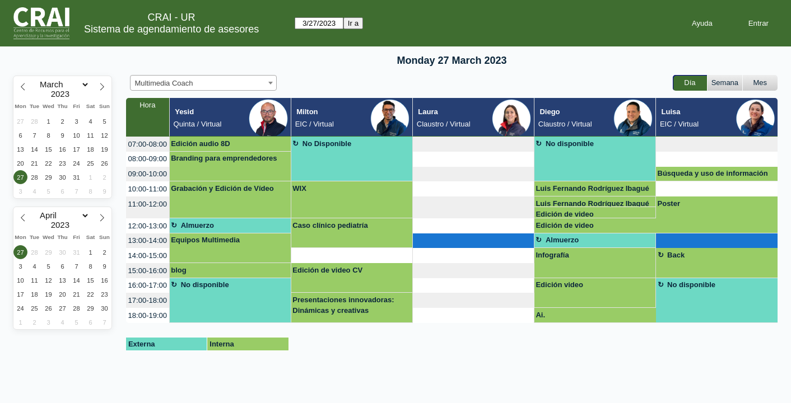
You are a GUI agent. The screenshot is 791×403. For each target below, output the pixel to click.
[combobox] (203, 83)
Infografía (552, 255)
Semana (724, 82)
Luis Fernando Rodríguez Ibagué (592, 188)
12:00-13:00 (147, 226)
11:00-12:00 (147, 204)
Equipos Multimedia (205, 240)
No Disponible (327, 143)
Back (676, 255)
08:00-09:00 (147, 158)
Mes (760, 82)
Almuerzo (197, 225)
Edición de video (564, 214)
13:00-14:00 (147, 240)
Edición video (559, 284)
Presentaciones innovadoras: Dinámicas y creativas (343, 305)
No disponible (570, 143)
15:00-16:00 (147, 270)
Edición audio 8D (200, 143)
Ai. (540, 315)
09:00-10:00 (147, 174)
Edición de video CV (327, 270)
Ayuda (702, 23)
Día (689, 82)
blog (178, 270)
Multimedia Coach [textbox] (164, 83)
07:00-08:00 (147, 144)
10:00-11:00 (147, 189)
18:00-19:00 (147, 315)
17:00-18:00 (147, 300)
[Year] (63, 94)
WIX (299, 188)
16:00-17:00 (147, 285)
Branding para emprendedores (224, 158)
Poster (669, 203)
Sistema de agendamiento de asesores (171, 29)
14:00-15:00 (147, 255)
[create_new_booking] (473, 144)
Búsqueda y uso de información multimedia (713, 175)
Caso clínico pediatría (329, 225)
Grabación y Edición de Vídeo (222, 188)
